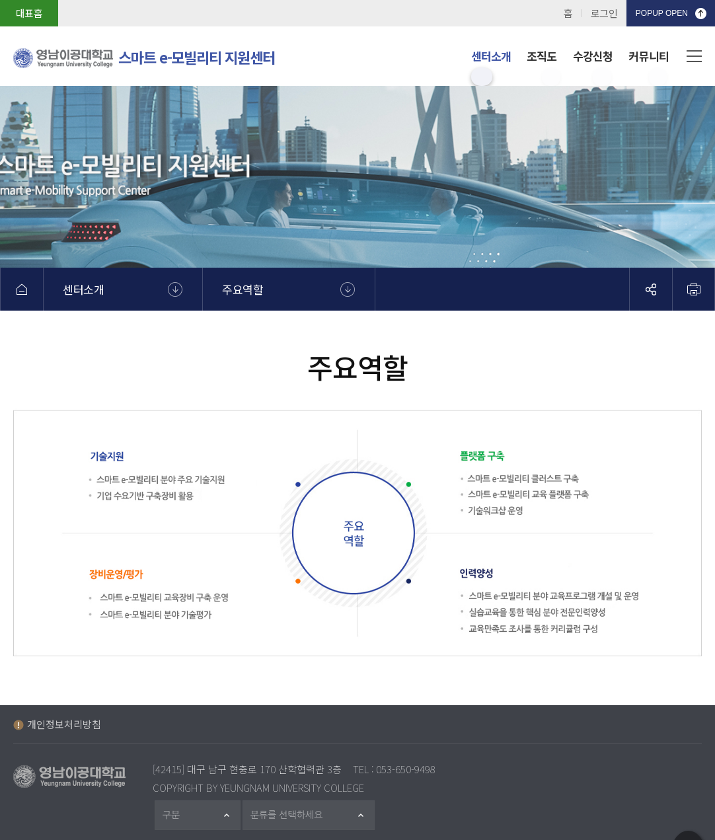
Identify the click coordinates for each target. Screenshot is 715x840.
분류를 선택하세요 (294, 815)
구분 (177, 815)
